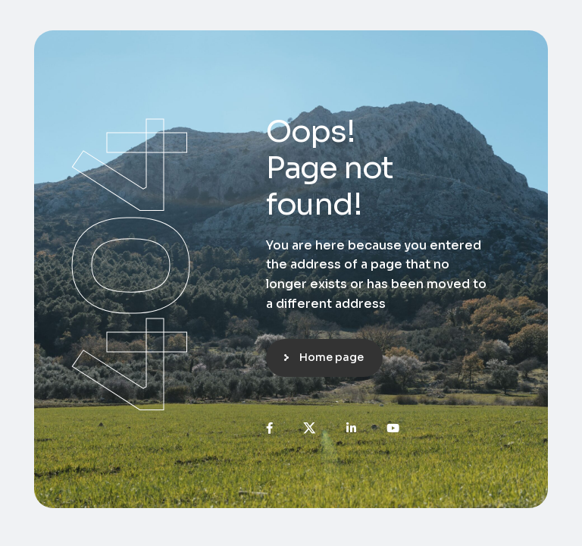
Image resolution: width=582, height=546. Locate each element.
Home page (331, 357)
